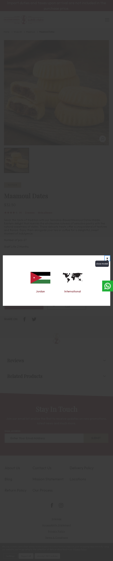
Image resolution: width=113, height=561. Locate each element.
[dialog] (56, 280)
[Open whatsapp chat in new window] (107, 286)
